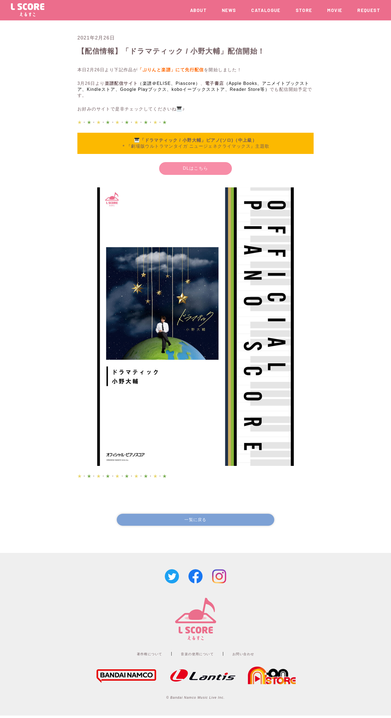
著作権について (141, 655)
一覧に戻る (195, 520)
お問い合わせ (252, 655)
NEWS (229, 10)
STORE (304, 10)
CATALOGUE (265, 10)
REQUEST (368, 10)
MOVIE (334, 10)
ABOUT (198, 10)
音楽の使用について (197, 655)
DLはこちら (195, 168)
